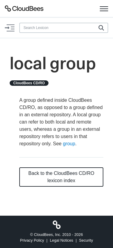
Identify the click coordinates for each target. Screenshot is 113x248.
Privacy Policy (32, 240)
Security (86, 240)
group (69, 143)
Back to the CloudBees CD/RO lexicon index (61, 177)
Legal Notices (61, 240)
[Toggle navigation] (104, 8)
